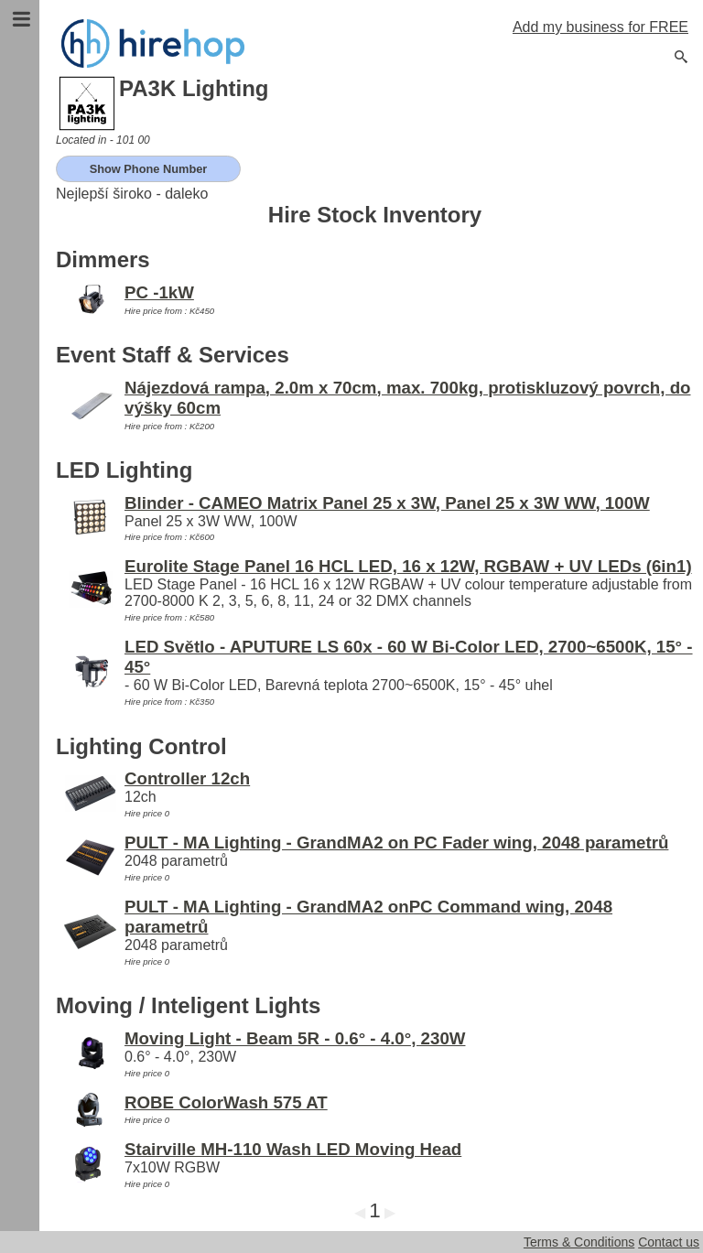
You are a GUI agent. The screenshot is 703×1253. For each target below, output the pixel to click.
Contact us (668, 1242)
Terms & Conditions (579, 1242)
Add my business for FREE (600, 27)
